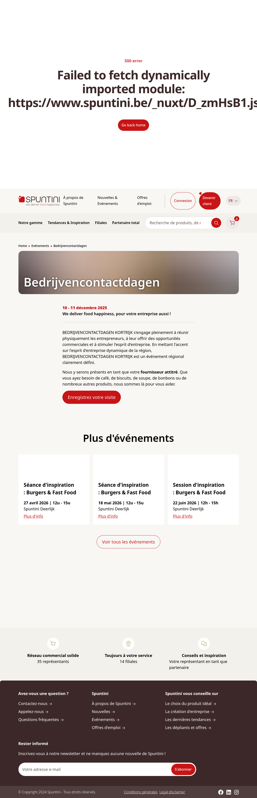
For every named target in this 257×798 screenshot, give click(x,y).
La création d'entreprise (189, 711)
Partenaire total (125, 222)
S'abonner (183, 769)
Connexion (183, 200)
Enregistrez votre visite (92, 397)
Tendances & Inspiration (69, 222)
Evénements (40, 246)
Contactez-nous (35, 703)
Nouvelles (103, 711)
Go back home (133, 125)
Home (22, 246)
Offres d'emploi (144, 200)
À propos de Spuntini (73, 200)
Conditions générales (140, 792)
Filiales (101, 222)
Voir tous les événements (128, 542)
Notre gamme (30, 222)
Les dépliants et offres (188, 727)
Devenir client (209, 200)
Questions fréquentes (41, 719)
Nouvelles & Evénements (108, 200)
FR (233, 200)
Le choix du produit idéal (191, 703)
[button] (232, 201)
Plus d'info (33, 516)
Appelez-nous (33, 711)
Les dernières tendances (190, 719)
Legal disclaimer (172, 792)
